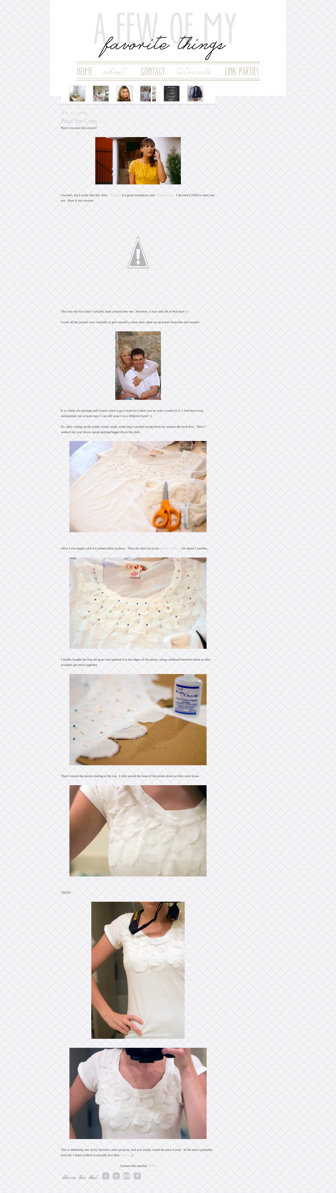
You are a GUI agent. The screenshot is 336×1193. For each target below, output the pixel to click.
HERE (151, 1166)
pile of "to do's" (170, 548)
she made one (164, 195)
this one (125, 1155)
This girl (115, 195)
